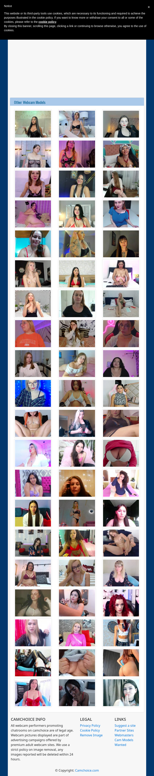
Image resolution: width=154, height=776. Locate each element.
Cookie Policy (90, 730)
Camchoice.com (87, 770)
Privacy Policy (90, 725)
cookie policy (47, 21)
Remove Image (91, 735)
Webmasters (124, 735)
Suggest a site (125, 725)
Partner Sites (124, 730)
